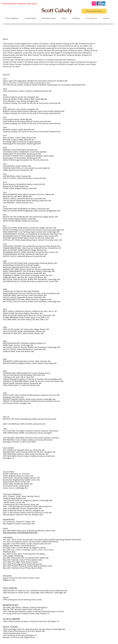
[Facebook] (98, 3)
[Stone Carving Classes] (94, 11)
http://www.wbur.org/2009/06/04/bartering (20, 532)
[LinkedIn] (103, 3)
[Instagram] (94, 3)
